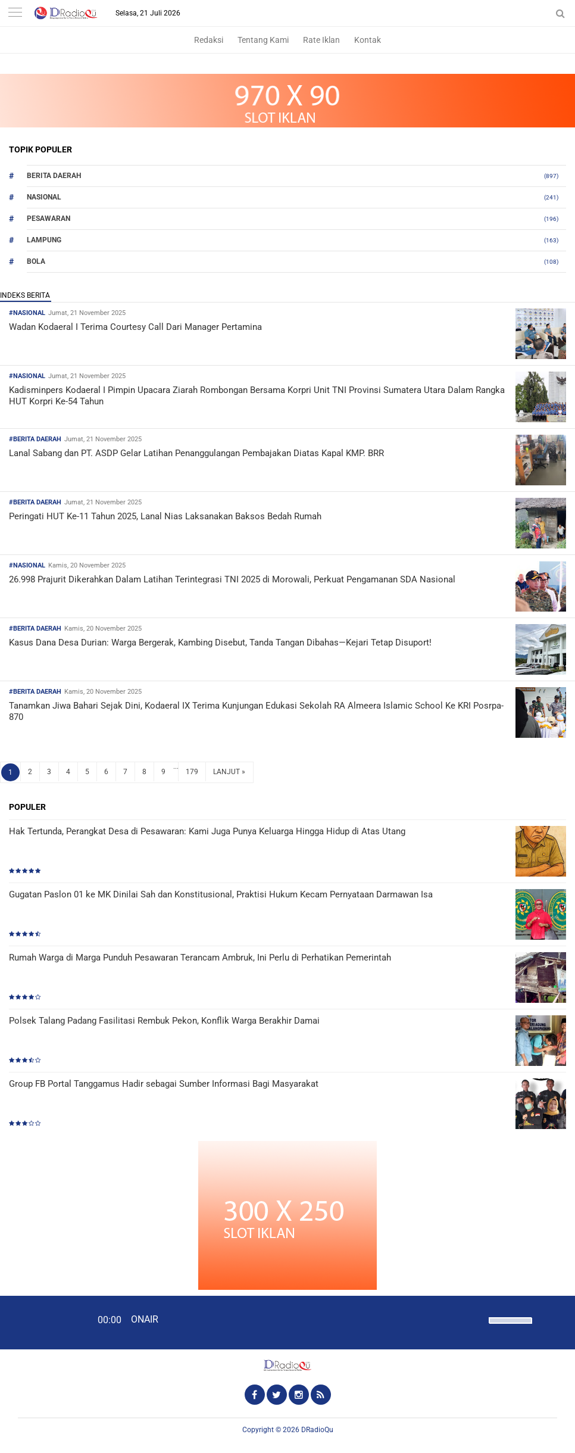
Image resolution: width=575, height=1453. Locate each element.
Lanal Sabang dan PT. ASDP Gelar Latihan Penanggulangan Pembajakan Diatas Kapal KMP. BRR (196, 453)
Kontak (367, 40)
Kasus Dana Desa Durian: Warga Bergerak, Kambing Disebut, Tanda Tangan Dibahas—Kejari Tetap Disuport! (220, 642)
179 (192, 772)
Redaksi (208, 40)
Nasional (44, 197)
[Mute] (476, 1319)
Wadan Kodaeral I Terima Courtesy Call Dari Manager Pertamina (135, 327)
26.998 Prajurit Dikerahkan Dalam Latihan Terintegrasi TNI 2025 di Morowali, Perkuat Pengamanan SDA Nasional (232, 579)
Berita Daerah (54, 176)
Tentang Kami (263, 40)
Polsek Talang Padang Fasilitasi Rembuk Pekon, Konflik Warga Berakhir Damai (164, 1020)
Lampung (44, 240)
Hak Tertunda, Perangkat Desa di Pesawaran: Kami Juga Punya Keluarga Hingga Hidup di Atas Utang (207, 831)
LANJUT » (229, 772)
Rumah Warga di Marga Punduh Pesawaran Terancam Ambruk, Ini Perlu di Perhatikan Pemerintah (200, 957)
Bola (36, 261)
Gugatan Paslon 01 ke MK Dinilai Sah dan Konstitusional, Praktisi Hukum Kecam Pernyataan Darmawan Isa (221, 894)
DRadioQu (317, 1430)
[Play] (39, 1322)
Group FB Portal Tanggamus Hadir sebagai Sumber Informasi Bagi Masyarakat (163, 1083)
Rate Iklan (321, 40)
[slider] (509, 1328)
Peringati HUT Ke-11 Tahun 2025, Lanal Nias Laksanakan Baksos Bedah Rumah (165, 516)
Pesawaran (48, 218)
